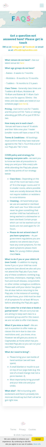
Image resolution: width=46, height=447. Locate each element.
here (22, 63)
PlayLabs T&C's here (18, 147)
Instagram (17, 47)
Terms (13, 429)
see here (23, 103)
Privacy (22, 429)
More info (37, 444)
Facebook (30, 47)
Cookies (32, 429)
